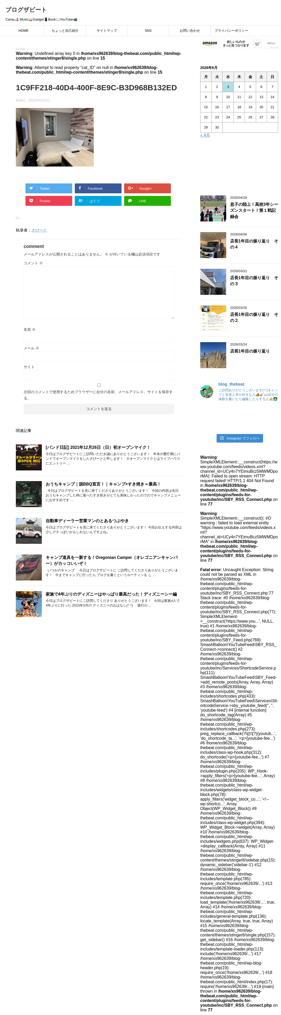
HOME (23, 31)
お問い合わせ (190, 31)
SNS (148, 31)
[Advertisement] (239, 167)
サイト (29, 367)
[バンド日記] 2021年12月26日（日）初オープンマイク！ (98, 447)
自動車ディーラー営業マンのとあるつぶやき (87, 521)
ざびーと (39, 230)
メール (31, 348)
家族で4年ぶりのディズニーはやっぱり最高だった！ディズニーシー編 (111, 594)
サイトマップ (107, 31)
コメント (33, 263)
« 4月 (205, 135)
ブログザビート (26, 10)
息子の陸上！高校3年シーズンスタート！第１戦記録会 (254, 210)
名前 (30, 329)
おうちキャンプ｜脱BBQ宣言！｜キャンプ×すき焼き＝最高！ (103, 484)
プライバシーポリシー (231, 31)
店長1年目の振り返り (250, 351)
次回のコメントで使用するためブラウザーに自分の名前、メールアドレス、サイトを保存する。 (98, 395)
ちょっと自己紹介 (65, 31)
